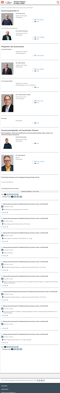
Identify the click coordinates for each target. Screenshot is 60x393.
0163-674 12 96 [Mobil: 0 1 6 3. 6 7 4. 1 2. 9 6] (38, 101)
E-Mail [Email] (36, 21)
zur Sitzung (3, 212)
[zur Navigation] (2, 2)
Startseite (4, 386)
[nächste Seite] (15, 194)
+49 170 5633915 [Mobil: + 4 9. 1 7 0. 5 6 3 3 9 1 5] (39, 55)
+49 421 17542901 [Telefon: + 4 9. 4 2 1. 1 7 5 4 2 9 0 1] (39, 161)
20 (14, 196)
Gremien (3, 7)
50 (17, 196)
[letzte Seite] (17, 194)
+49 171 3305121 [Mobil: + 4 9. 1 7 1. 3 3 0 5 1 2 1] (39, 19)
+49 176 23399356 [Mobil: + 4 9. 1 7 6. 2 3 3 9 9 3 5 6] (39, 37)
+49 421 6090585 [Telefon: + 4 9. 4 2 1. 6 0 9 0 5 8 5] (39, 69)
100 (21, 196)
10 (12, 196)
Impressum (4, 389)
